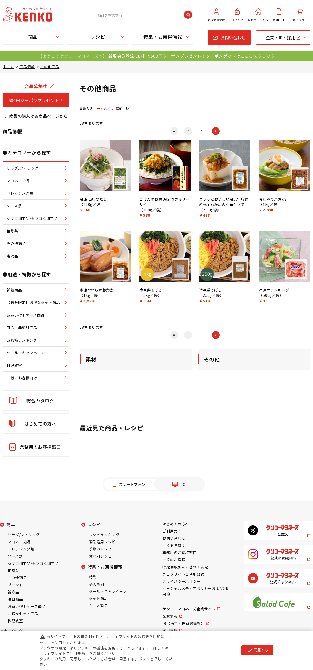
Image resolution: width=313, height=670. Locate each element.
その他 (212, 359)
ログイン (237, 15)
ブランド (15, 584)
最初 (174, 131)
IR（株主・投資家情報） (183, 623)
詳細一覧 (122, 108)
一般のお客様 (173, 559)
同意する (257, 650)
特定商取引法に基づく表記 (185, 566)
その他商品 (17, 577)
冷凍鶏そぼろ (150, 289)
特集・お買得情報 (162, 36)
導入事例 (96, 584)
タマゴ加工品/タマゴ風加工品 (33, 563)
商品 (33, 36)
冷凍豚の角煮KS (273, 199)
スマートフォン (132, 484)
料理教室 (15, 620)
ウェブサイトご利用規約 (183, 574)
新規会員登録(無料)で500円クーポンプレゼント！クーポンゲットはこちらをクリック (191, 56)
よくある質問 (173, 545)
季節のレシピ (100, 548)
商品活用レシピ (102, 541)
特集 (93, 576)
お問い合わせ (173, 538)
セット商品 (98, 598)
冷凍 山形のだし (93, 199)
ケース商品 (98, 605)
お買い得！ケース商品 (26, 606)
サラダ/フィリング (24, 534)
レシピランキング (104, 534)
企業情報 (170, 616)
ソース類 (15, 556)
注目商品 (15, 599)
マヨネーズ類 (19, 541)
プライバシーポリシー (181, 581)
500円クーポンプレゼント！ (36, 100)
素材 (91, 359)
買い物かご (299, 15)
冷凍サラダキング (274, 289)
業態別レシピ (100, 556)
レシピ (98, 36)
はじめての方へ (258, 15)
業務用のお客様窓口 (179, 552)
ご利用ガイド (279, 15)
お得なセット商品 (23, 613)
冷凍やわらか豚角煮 (97, 289)
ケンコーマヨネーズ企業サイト (189, 609)
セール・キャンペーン (108, 591)
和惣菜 (13, 570)
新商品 (13, 592)
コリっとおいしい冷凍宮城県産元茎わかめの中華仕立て (224, 201)
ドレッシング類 (21, 548)
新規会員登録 (216, 15)
